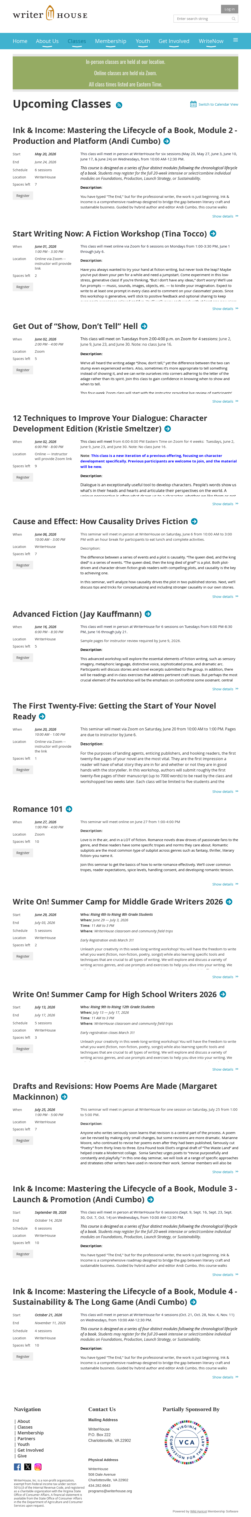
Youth (24, 1444)
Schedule (20, 170)
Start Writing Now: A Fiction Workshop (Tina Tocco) (110, 233)
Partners (26, 1438)
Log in (230, 8)
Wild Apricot (198, 1511)
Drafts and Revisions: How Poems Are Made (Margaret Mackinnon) (115, 1091)
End (16, 162)
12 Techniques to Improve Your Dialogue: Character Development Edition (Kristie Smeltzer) (110, 423)
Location (19, 177)
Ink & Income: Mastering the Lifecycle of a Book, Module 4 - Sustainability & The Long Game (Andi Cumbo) (125, 1296)
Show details (222, 216)
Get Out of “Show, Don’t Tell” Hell (75, 326)
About (24, 1421)
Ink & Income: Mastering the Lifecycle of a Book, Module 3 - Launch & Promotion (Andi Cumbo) (125, 1194)
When (17, 246)
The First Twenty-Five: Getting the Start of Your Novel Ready (114, 711)
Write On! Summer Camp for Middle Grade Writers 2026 (118, 901)
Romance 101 (38, 809)
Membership (31, 1433)
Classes (25, 1427)
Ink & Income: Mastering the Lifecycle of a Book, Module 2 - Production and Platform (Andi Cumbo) (125, 135)
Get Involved (31, 1450)
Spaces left (21, 184)
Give (22, 1456)
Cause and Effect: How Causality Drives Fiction (100, 521)
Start (16, 154)
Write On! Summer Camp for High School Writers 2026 (115, 994)
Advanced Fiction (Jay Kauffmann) (77, 614)
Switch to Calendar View (218, 104)
